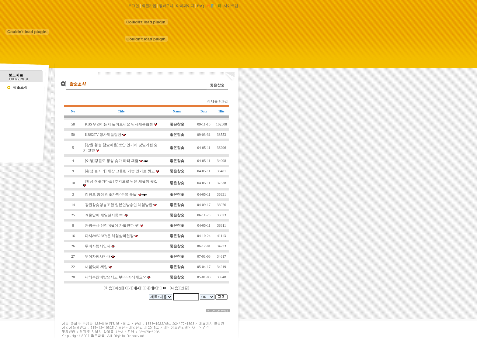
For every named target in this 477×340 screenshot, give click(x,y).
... (168, 288)
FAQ (200, 6)
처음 (108, 288)
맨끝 (184, 288)
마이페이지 (185, 6)
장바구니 (166, 6)
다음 (174, 288)
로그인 (133, 6)
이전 (118, 288)
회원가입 (149, 6)
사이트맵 (231, 6)
